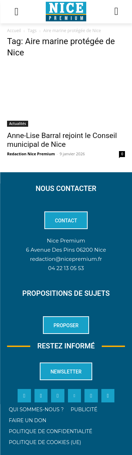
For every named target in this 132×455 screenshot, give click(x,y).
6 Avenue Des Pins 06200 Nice (66, 249)
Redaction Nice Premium (31, 153)
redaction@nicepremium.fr (66, 259)
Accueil (14, 31)
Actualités (17, 123)
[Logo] (66, 12)
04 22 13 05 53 (66, 268)
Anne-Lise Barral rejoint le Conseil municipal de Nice (62, 140)
